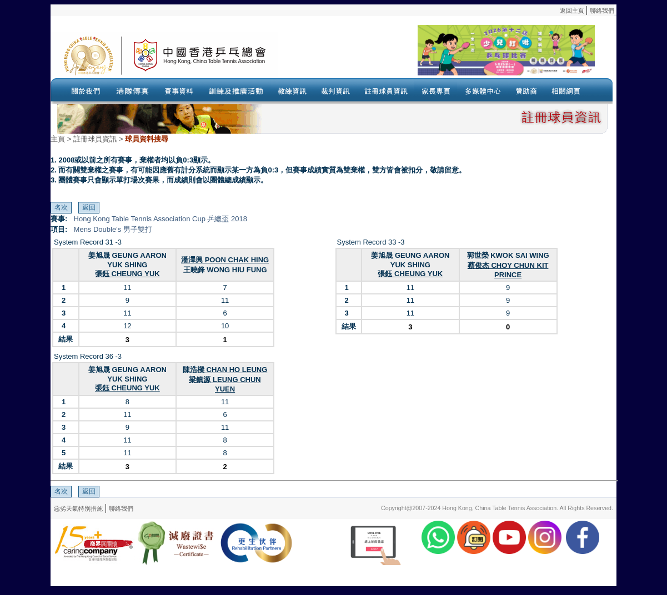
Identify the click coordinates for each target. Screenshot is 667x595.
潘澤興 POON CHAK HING (225, 260)
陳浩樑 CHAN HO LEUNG (225, 369)
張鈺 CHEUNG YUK (127, 273)
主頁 (58, 139)
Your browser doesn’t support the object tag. (436, 55)
